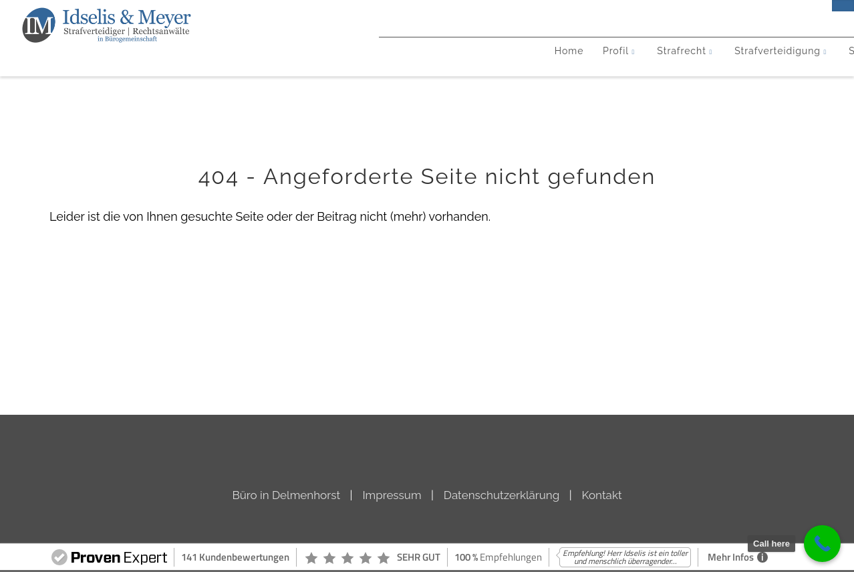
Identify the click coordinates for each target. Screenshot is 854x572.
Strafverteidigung (391, 71)
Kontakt (710, 71)
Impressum (391, 495)
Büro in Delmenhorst (286, 495)
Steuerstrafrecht (520, 71)
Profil (207, 71)
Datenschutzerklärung (501, 495)
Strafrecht (282, 71)
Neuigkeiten (633, 71)
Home (155, 71)
